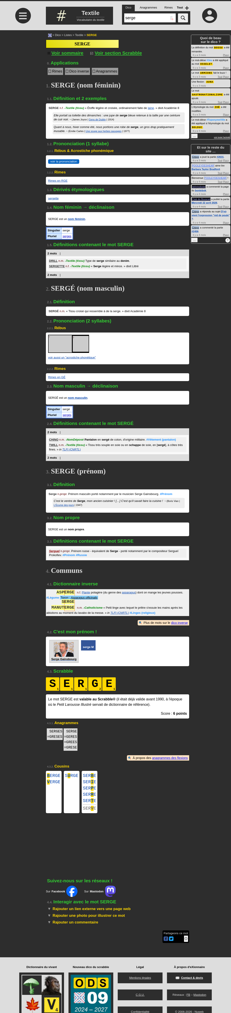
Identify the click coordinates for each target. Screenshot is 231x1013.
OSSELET (206, 63)
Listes (68, 35)
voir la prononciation (63, 161)
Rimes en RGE (58, 180)
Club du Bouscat (201, 197)
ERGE (53, 776)
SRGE (71, 776)
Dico (58, 35)
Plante (86, 593)
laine (151, 108)
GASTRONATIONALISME (207, 93)
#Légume (52, 597)
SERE (89, 776)
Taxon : (79, 597)
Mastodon (199, 994)
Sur (61, 896)
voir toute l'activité (222, 136)
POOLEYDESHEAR (203, 164)
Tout (220, 76)
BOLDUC (197, 125)
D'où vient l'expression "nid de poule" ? (211, 214)
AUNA (209, 81)
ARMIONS (206, 72)
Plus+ (226, 54)
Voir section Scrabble (116, 52)
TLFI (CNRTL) (71, 449)
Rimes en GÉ (56, 377)
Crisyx (195, 155)
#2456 (195, 229)
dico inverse (179, 623)
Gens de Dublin (97, 119)
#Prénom (166, 494)
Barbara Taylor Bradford (206, 167)
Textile (79, 35)
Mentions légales (140, 977)
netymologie (198, 185)
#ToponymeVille (216, 118)
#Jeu (209, 60)
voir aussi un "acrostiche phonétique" (72, 357)
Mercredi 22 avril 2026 (204, 201)
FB (188, 994)
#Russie (81, 555)
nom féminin (76, 219)
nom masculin (77, 397)
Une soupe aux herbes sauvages (104, 131)
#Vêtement (161, 439)
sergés (67, 415)
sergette (53, 198)
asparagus (129, 593)
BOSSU (218, 47)
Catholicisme (93, 608)
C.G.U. (140, 994)
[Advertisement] (22, 67)
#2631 (220, 155)
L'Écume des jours (64, 505)
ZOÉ (217, 105)
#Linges (142, 612)
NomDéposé (74, 439)
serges (67, 236)
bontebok (200, 189)
